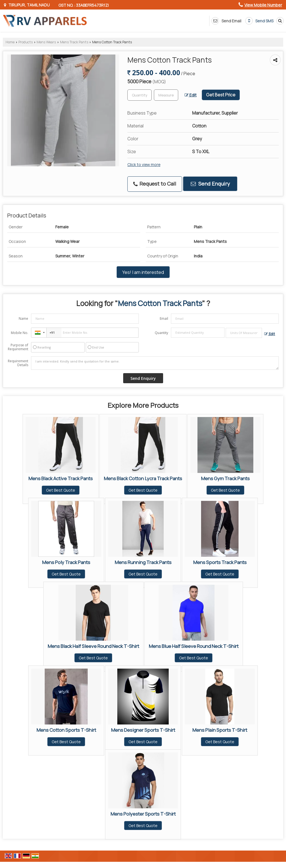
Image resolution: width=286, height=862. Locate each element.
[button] (263, 5)
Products (25, 42)
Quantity (161, 332)
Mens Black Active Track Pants (60, 478)
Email (164, 318)
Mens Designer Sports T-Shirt (143, 730)
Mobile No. (19, 332)
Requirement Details (18, 363)
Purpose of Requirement (18, 347)
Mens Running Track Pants (143, 562)
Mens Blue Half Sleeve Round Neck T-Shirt (194, 646)
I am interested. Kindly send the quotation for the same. (155, 363)
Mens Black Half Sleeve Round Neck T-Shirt (93, 646)
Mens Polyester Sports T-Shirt (143, 814)
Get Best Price (220, 95)
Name (23, 318)
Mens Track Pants (74, 42)
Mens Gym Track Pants (225, 478)
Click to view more (143, 164)
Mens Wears (46, 42)
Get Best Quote (60, 490)
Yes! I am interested (143, 272)
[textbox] (166, 95)
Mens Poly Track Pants (66, 562)
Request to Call (154, 183)
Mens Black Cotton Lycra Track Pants (143, 478)
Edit (191, 95)
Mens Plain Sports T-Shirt (219, 730)
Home (10, 42)
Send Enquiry (210, 183)
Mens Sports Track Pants (220, 562)
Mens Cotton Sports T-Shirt (66, 730)
